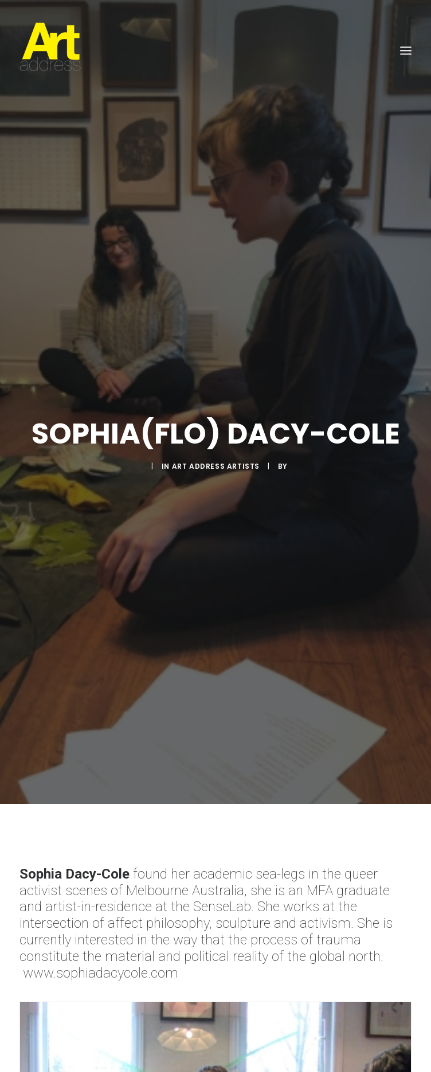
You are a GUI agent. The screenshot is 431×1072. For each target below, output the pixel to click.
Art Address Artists (216, 459)
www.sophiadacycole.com (100, 959)
